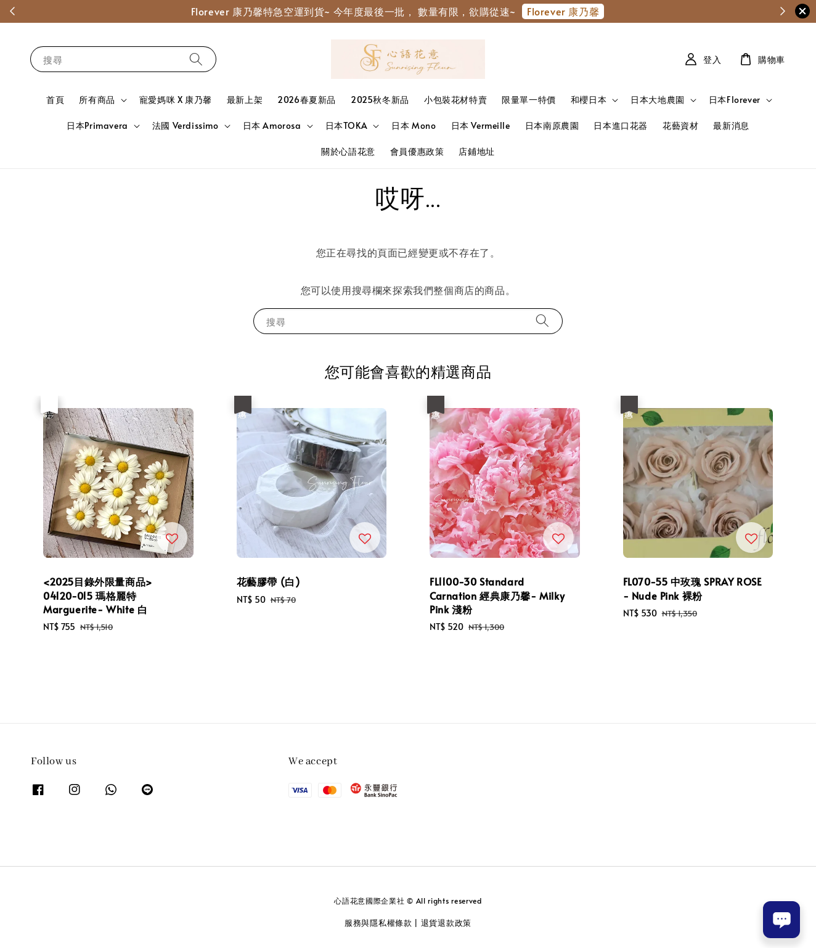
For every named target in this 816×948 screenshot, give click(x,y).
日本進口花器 (621, 125)
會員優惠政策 (417, 151)
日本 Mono (413, 125)
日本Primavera (97, 125)
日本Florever (735, 99)
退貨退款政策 (446, 922)
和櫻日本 (588, 99)
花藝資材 (680, 125)
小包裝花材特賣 (455, 99)
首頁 (55, 99)
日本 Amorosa (272, 125)
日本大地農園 (657, 99)
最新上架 (245, 99)
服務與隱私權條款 (378, 922)
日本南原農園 (552, 125)
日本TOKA (346, 125)
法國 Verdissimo (185, 125)
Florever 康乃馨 (563, 11)
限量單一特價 (529, 99)
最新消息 (731, 125)
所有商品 (97, 99)
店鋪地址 (476, 151)
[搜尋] (196, 59)
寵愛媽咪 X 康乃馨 (175, 99)
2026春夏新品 (306, 99)
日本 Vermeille (480, 125)
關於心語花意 (348, 151)
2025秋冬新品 (380, 99)
